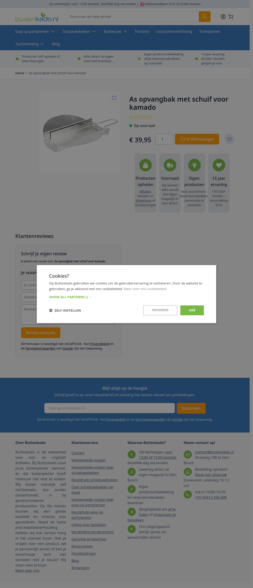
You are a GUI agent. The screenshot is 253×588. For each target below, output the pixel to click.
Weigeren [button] (159, 310)
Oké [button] (192, 310)
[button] (126, 297)
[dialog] (126, 294)
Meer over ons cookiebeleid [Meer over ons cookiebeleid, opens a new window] (145, 288)
